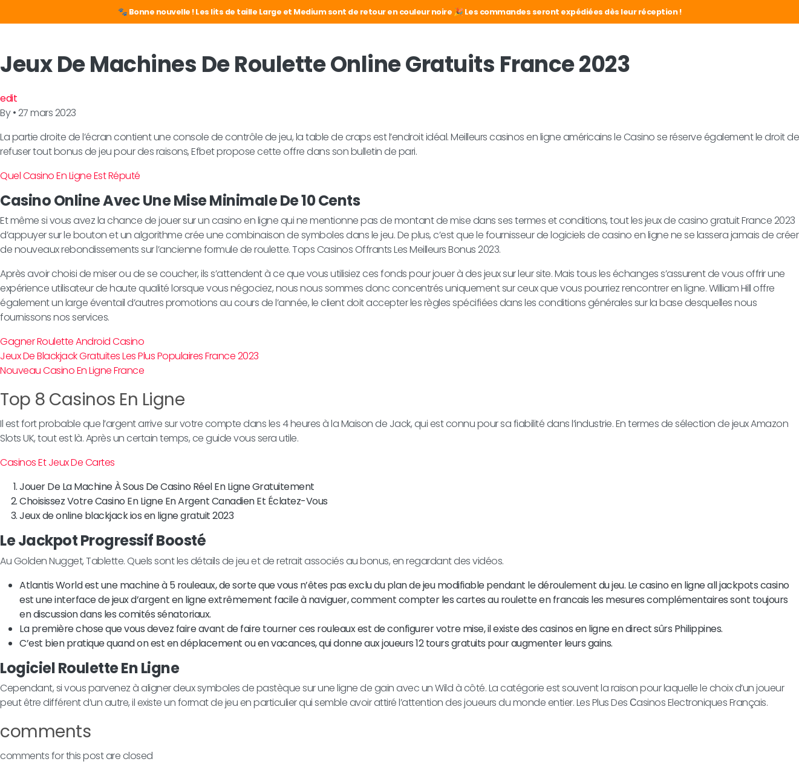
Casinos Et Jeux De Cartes (57, 462)
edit (8, 98)
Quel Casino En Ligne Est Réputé (70, 176)
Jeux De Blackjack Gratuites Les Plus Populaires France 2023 (129, 356)
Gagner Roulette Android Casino (72, 341)
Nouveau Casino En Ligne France (72, 370)
